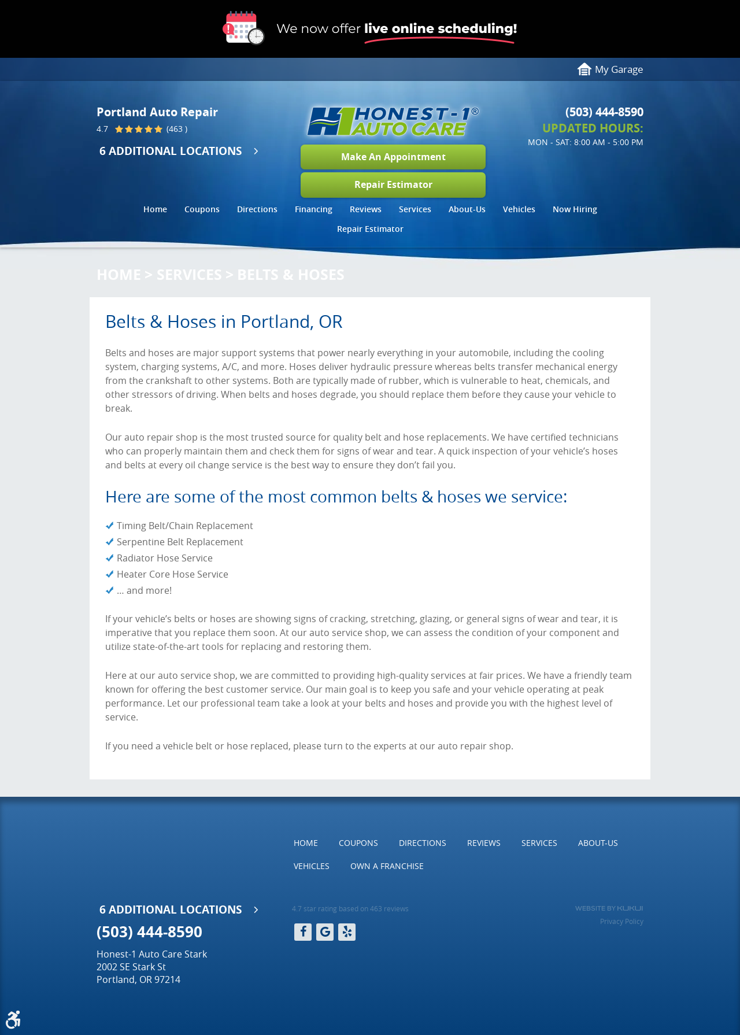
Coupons (202, 209)
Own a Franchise (387, 865)
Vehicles (519, 209)
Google (325, 932)
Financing (313, 209)
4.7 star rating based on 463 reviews (350, 908)
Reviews (366, 209)
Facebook (303, 932)
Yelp (347, 932)
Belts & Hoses (291, 274)
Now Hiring (575, 209)
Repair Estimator (393, 184)
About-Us (467, 209)
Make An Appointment (393, 156)
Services (415, 209)
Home (155, 209)
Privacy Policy (621, 921)
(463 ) (175, 129)
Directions (257, 209)
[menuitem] (155, 211)
